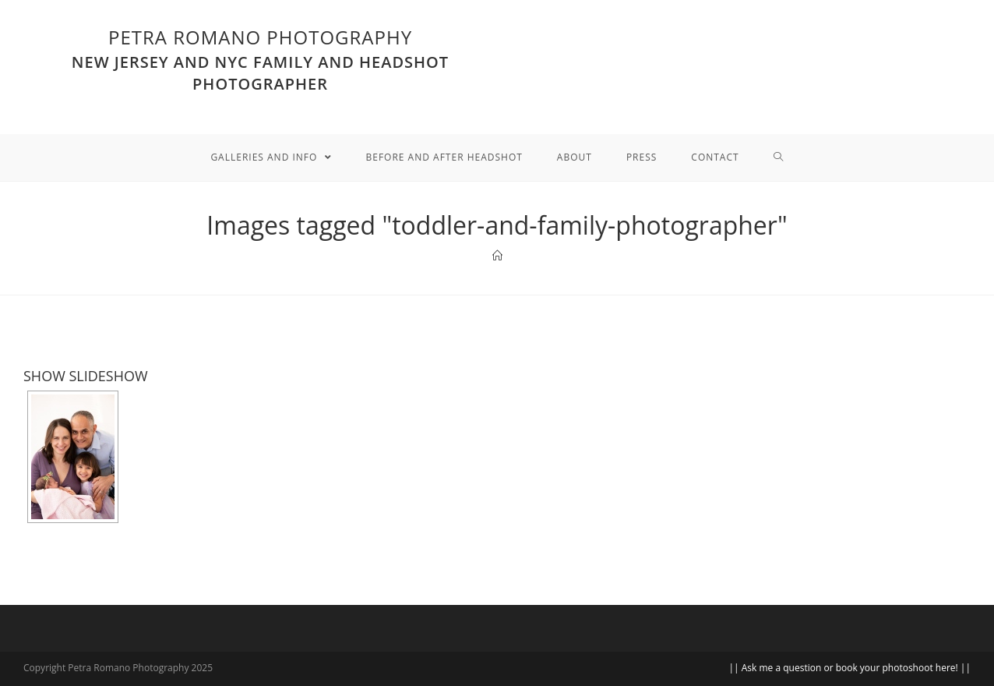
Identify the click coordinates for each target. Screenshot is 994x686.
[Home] (497, 256)
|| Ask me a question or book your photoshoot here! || (849, 667)
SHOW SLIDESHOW (85, 375)
